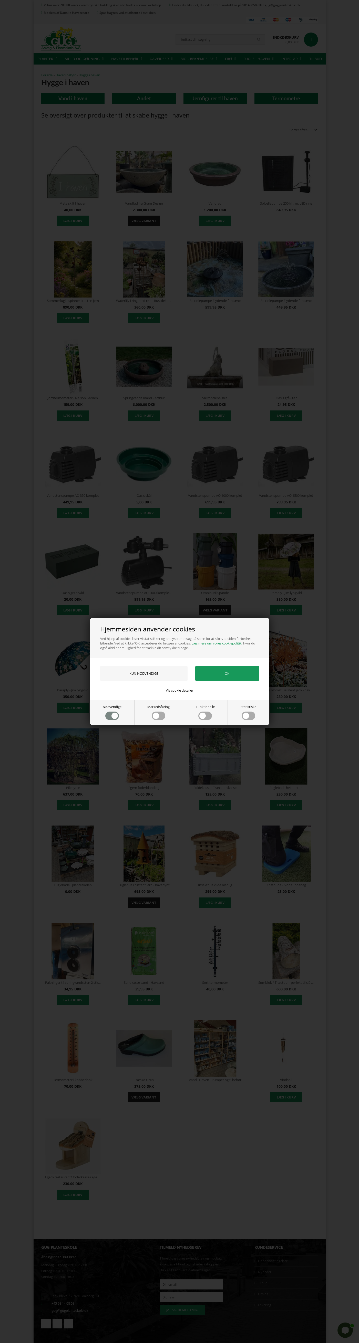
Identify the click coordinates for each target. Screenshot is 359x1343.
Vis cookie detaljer (179, 690)
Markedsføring (158, 712)
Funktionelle (205, 712)
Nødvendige (112, 712)
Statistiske (248, 712)
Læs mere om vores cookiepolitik (216, 643)
